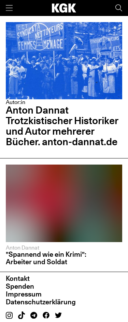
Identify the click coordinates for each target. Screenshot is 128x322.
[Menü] (9, 8)
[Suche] (118, 8)
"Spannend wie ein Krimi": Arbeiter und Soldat (46, 258)
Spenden (20, 286)
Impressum (24, 294)
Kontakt (18, 278)
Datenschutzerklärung (41, 302)
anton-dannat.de (79, 142)
